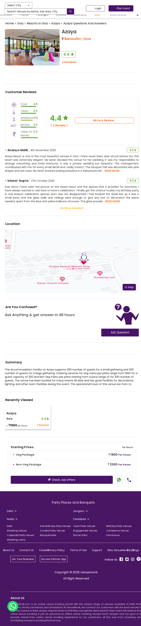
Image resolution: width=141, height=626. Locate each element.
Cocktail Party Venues (52, 530)
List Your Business (23, 559)
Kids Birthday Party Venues (55, 526)
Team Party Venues (84, 526)
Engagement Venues (85, 530)
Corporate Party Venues (20, 535)
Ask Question (120, 332)
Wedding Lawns (16, 539)
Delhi (9, 526)
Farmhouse (113, 535)
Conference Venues (117, 530)
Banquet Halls (48, 535)
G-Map (129, 287)
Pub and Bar (80, 535)
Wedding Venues (17, 530)
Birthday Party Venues (119, 526)
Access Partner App (53, 559)
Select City (50, 5)
